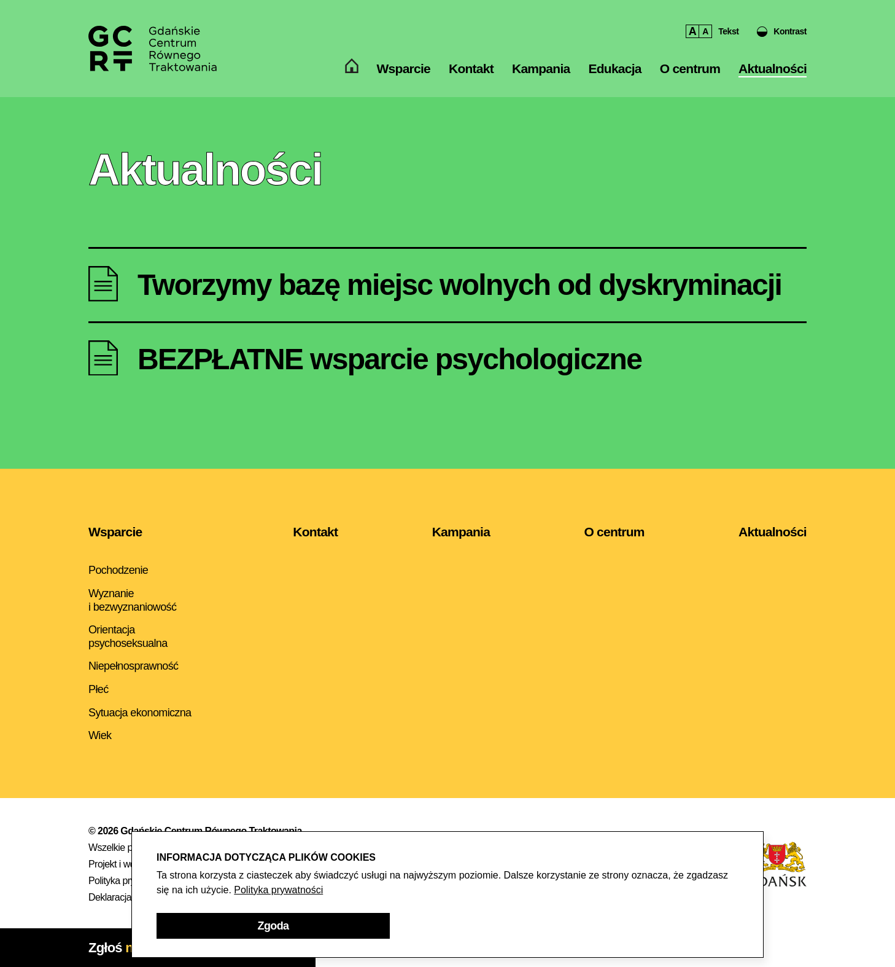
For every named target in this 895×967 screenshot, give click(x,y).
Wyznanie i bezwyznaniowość (132, 600)
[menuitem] (351, 78)
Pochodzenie (118, 570)
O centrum (690, 78)
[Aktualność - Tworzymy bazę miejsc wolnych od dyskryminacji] (447, 285)
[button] (782, 37)
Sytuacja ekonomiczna (140, 713)
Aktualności (772, 78)
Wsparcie (403, 78)
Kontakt (471, 78)
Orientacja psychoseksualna (128, 636)
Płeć (98, 689)
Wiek (99, 735)
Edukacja (614, 78)
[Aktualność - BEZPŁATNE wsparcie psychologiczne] (447, 359)
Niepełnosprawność (133, 666)
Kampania (541, 78)
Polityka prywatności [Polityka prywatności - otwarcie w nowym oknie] (278, 890)
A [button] (693, 37)
